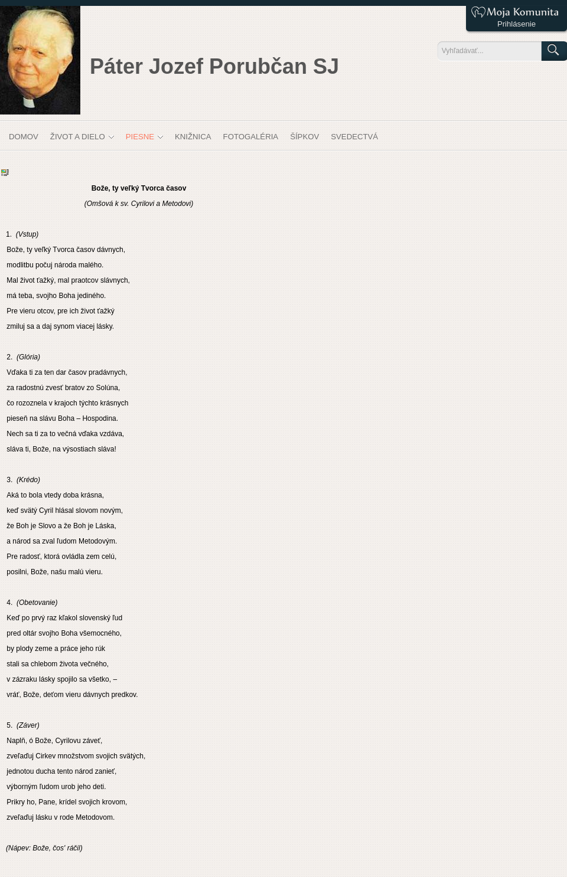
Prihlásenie (516, 23)
